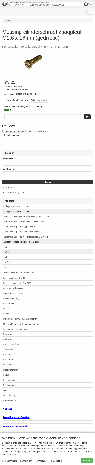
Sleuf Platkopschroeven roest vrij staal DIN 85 (24, 221)
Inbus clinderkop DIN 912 (14, 278)
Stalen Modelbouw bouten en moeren (20, 319)
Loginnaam (8, 158)
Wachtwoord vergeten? (13, 192)
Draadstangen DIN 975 (13, 293)
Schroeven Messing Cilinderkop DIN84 (21, 242)
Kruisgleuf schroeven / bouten (16, 206)
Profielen (7, 375)
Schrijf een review (39, 100)
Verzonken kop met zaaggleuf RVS (20, 226)
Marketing (56, 461)
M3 (6, 267)
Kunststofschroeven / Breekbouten (19, 272)
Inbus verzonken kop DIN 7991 (17, 283)
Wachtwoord (9, 169)
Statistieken (41, 461)
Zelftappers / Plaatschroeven (16, 329)
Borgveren (8, 334)
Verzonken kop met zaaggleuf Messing (21, 232)
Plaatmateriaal (9, 385)
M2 (6, 257)
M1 (6, 247)
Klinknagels (8, 354)
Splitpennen (8, 359)
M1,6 (7, 252)
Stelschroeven (9, 303)
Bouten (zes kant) (11, 298)
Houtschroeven (10, 400)
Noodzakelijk (9, 461)
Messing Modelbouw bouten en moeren (21, 324)
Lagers (6, 390)
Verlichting (8, 365)
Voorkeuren (25, 461)
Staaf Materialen (10, 370)
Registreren (8, 187)
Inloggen (47, 182)
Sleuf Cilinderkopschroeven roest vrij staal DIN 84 (26, 216)
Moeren (6, 308)
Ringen (6, 314)
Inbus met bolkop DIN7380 (15, 288)
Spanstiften (8, 349)
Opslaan (87, 460)
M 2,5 (7, 262)
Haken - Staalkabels (12, 344)
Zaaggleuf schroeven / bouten (16, 211)
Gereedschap (9, 395)
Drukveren (8, 339)
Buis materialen (10, 380)
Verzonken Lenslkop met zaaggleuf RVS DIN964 (26, 237)
